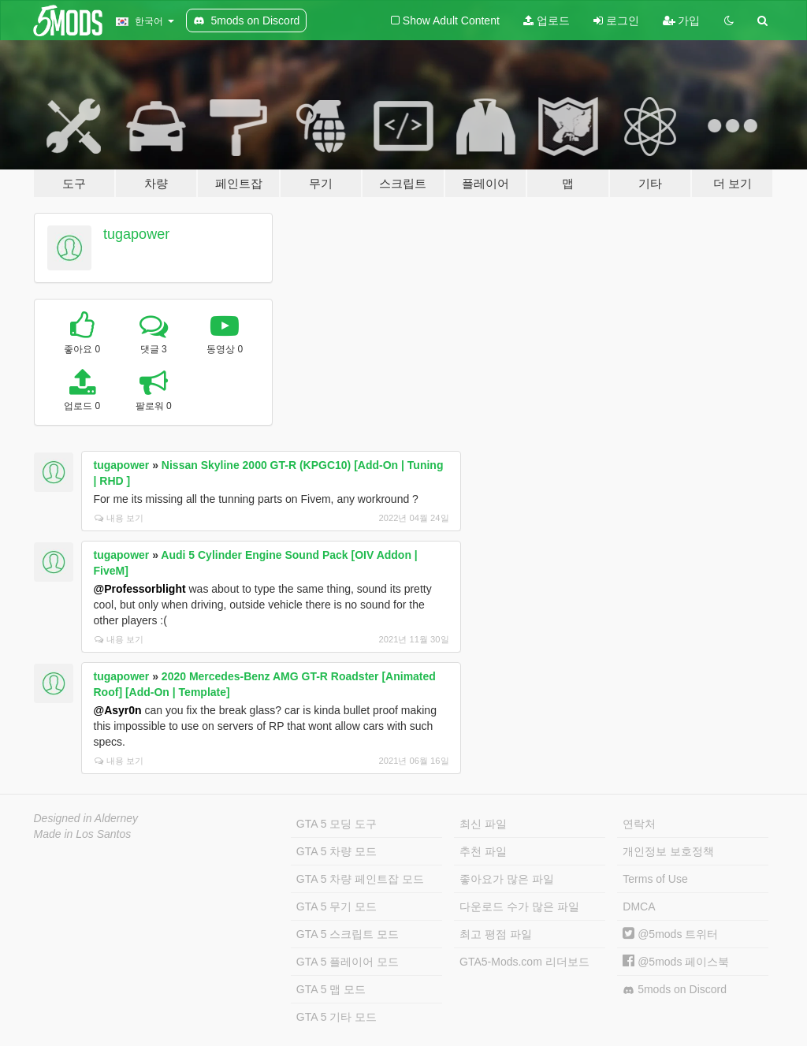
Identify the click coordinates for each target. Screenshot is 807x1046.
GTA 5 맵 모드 (331, 989)
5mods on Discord (675, 989)
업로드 (546, 20)
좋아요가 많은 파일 (506, 879)
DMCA (639, 906)
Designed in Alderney (86, 818)
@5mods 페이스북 (676, 962)
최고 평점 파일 (495, 934)
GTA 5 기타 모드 (336, 1017)
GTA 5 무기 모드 (336, 906)
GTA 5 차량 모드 (336, 851)
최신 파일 (483, 823)
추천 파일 (483, 851)
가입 (682, 20)
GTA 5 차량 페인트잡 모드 (360, 879)
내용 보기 (119, 518)
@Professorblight (140, 589)
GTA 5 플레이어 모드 (347, 961)
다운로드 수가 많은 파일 (519, 906)
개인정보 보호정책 (668, 851)
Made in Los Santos (83, 834)
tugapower (136, 234)
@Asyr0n (118, 710)
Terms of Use (655, 879)
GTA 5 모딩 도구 (336, 823)
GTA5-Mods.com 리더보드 (524, 961)
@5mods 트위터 (670, 934)
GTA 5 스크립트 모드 (347, 934)
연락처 (639, 823)
